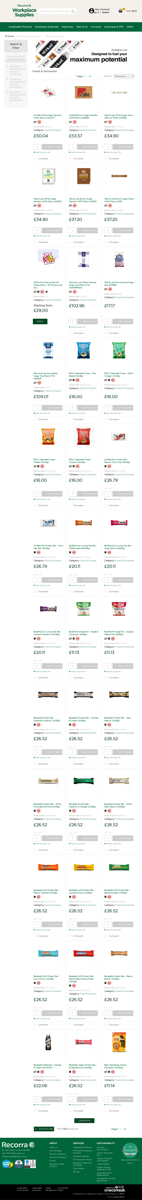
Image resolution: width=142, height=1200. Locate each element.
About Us (53, 1147)
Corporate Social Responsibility (104, 1174)
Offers (129, 26)
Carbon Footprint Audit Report (104, 1159)
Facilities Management (28, 36)
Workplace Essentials (47, 26)
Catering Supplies (54, 36)
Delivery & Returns (57, 1154)
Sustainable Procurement (23, 1189)
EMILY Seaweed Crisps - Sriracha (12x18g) (80, 460)
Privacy (52, 1161)
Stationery (67, 26)
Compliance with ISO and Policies (106, 1179)
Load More (84, 1120)
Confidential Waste (62, 1189)
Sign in (96, 12)
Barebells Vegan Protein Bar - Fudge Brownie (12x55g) (83, 1066)
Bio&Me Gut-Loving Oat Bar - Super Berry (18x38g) (118, 546)
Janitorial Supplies (81, 1156)
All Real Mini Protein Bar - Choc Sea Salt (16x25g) (48, 546)
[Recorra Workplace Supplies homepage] (18, 1144)
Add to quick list (42, 152)
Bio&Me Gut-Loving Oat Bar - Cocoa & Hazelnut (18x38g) (48, 632)
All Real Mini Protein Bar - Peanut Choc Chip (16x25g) (117, 460)
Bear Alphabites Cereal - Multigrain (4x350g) (115, 1066)
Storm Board (78, 1168)
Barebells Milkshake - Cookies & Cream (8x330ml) (47, 1066)
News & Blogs (55, 1151)
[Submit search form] (73, 11)
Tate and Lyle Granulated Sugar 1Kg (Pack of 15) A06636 (45, 376)
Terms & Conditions (57, 1157)
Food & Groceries (53, 130)
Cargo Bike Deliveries (37, 1189)
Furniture (96, 26)
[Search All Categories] (57, 11)
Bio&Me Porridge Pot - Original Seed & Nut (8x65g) (118, 632)
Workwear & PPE (113, 26)
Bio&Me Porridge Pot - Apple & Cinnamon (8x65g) (83, 632)
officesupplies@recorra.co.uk (14, 1156)
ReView (76, 1172)
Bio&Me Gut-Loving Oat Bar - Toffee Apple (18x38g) (83, 546)
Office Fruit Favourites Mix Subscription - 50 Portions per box (48, 285)
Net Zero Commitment (102, 1148)
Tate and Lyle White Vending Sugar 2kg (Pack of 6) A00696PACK (82, 285)
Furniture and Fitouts (82, 1159)
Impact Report (103, 1164)
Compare (40, 159)
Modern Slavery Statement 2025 (104, 1168)
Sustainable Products (20, 26)
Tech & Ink (82, 26)
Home (9, 36)
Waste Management (51, 1189)
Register (105, 12)
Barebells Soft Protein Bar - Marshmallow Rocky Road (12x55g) (82, 979)
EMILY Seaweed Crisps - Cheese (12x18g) (45, 460)
